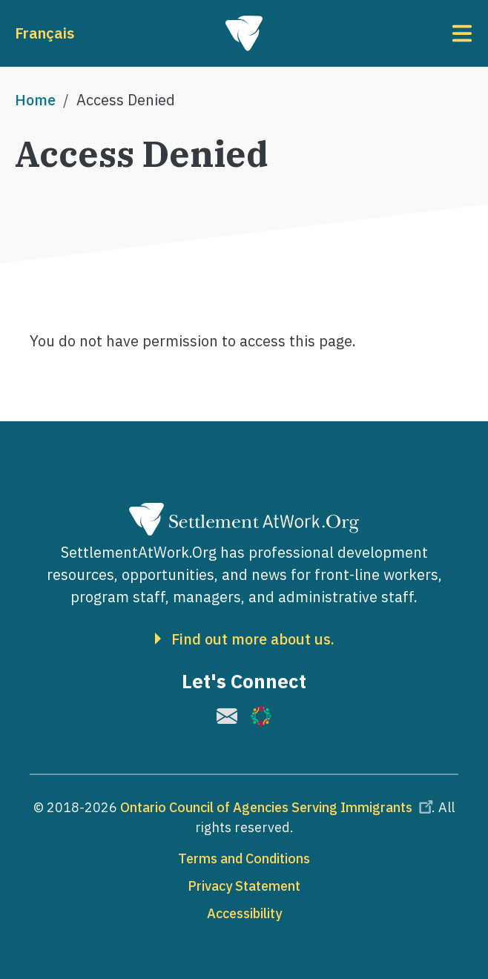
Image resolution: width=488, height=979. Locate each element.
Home (35, 100)
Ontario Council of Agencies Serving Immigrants (279, 807)
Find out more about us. (252, 639)
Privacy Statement (244, 885)
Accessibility (244, 913)
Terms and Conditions (244, 858)
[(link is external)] (227, 716)
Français (44, 33)
